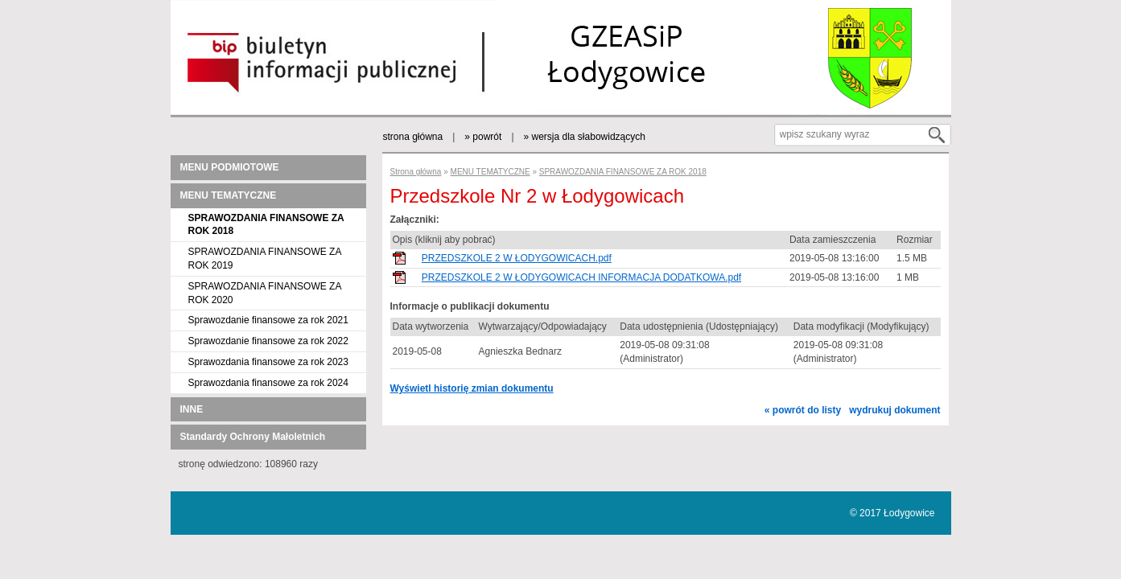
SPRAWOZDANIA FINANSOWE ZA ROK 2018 (623, 171)
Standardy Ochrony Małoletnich (253, 436)
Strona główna (416, 171)
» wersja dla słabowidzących (584, 136)
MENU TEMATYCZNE (228, 195)
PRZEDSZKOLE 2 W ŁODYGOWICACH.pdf (517, 258)
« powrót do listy (803, 410)
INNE (192, 409)
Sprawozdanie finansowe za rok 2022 (268, 341)
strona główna (413, 136)
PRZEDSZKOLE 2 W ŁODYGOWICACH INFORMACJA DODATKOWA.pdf (581, 277)
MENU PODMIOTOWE (229, 167)
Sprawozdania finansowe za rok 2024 (268, 382)
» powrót (482, 136)
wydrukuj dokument (894, 410)
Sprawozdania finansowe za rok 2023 (268, 362)
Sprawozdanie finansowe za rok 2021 (268, 320)
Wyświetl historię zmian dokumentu (472, 388)
